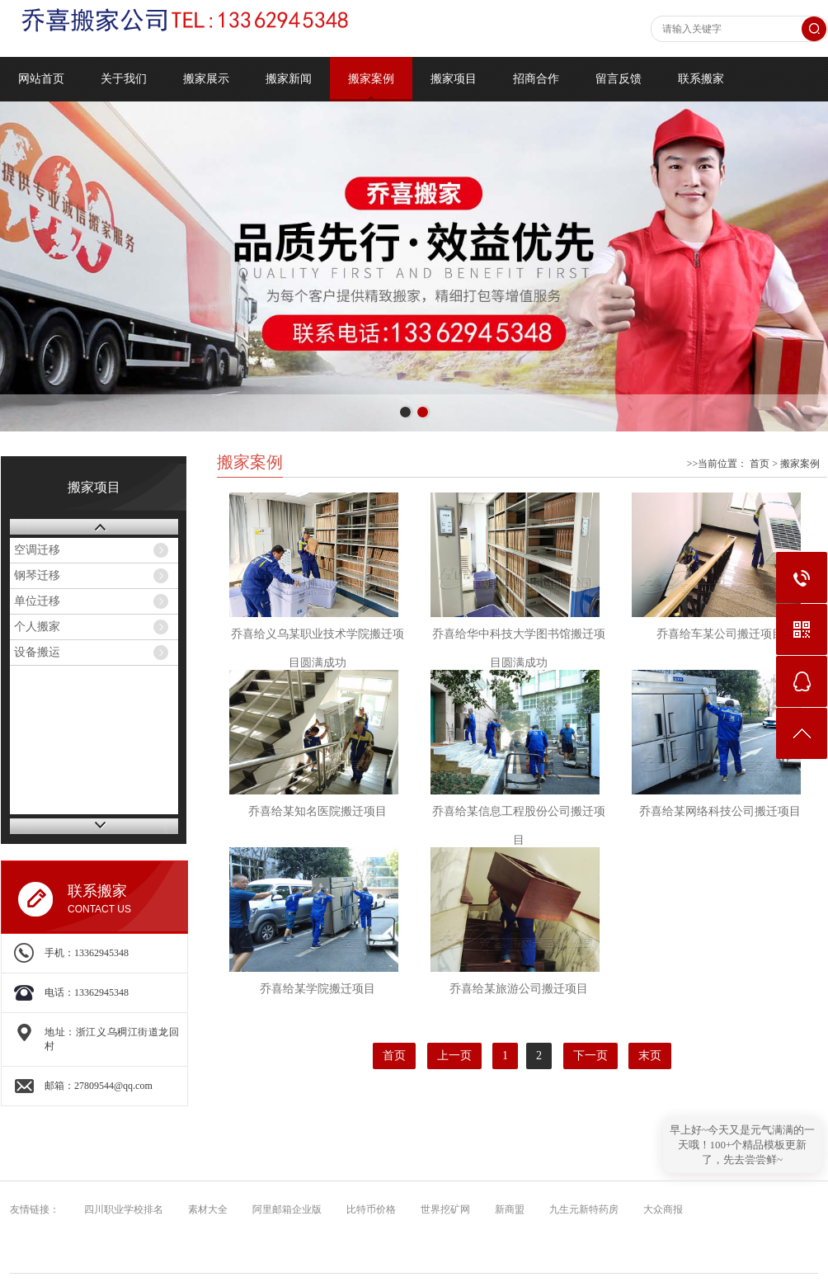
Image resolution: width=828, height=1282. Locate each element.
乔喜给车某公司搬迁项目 (719, 634)
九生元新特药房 (580, 1209)
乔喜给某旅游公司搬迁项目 (518, 989)
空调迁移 (37, 550)
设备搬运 (37, 652)
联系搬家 (701, 79)
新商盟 (506, 1209)
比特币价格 (367, 1209)
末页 (649, 1055)
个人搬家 (37, 626)
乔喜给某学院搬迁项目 (317, 989)
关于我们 (124, 79)
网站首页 (41, 79)
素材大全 (204, 1209)
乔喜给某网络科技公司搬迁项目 (720, 811)
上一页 (454, 1055)
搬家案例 (371, 79)
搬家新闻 (289, 79)
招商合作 (536, 79)
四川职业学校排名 (120, 1209)
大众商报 (659, 1209)
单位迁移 (37, 601)
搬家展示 (206, 79)
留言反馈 (618, 79)
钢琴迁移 (37, 575)
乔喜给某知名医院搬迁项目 (317, 811)
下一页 (590, 1055)
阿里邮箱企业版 (283, 1209)
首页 (759, 463)
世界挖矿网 (441, 1209)
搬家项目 (453, 79)
